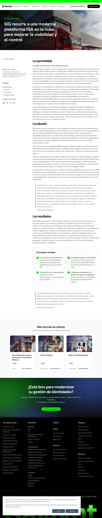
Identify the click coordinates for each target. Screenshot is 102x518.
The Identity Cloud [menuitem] (9, 423)
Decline (72, 511)
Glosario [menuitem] (80, 467)
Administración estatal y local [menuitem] (37, 478)
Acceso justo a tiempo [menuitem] (9, 435)
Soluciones (36, 6)
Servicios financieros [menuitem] (34, 480)
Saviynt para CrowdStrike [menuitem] (10, 470)
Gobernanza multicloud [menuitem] (35, 452)
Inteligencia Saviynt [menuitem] (8, 447)
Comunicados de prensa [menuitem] (85, 476)
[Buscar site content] (86, 1)
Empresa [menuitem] (81, 423)
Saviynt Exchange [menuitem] (8, 473)
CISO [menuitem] (29, 429)
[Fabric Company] (51, 354)
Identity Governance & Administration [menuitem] (9, 451)
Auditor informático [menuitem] (34, 439)
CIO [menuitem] (29, 432)
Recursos (62, 6)
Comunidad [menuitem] (81, 470)
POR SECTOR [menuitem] (31, 473)
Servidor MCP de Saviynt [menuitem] (10, 441)
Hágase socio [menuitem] (57, 439)
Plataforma (17, 6)
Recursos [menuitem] (81, 442)
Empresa (53, 6)
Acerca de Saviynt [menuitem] (83, 427)
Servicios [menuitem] (56, 445)
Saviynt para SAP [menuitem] (8, 464)
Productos (26, 6)
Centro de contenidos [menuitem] (84, 458)
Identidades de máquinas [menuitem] (35, 457)
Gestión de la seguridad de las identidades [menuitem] (12, 431)
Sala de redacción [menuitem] (83, 445)
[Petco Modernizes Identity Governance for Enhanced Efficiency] (22, 354)
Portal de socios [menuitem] (58, 436)
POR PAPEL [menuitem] (31, 426)
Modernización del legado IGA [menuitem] (37, 449)
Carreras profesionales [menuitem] (85, 433)
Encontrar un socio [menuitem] (58, 433)
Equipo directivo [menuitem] (83, 430)
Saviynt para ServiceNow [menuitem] (10, 467)
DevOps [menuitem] (30, 442)
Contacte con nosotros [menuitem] (60, 458)
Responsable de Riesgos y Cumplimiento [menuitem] (35, 435)
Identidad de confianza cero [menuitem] (36, 463)
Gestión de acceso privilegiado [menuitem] (12, 458)
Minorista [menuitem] (31, 486)
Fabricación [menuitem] (31, 483)
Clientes (45, 6)
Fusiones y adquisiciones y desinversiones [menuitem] (36, 466)
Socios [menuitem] (55, 429)
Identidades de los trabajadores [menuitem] (37, 455)
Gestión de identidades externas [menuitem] (12, 455)
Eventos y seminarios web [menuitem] (86, 461)
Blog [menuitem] (79, 439)
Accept (58, 511)
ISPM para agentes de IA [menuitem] (10, 444)
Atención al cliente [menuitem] (58, 455)
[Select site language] (96, 1)
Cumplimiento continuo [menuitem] (35, 460)
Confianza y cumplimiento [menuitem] (86, 448)
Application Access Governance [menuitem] (12, 461)
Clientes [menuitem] (56, 423)
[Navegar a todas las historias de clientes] (8, 59)
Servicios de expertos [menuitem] (59, 449)
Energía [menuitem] (30, 475)
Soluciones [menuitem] (32, 423)
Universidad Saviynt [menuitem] (59, 452)
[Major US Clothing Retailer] (79, 354)
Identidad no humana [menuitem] (9, 438)
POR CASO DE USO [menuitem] (33, 447)
